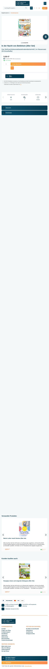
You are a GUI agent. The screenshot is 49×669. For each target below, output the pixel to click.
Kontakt (4, 628)
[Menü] (45, 3)
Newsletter (6, 662)
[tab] (24, 108)
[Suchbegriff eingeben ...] (13, 8)
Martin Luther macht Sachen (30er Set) (14, 538)
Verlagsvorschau (30, 633)
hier (20, 84)
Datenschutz (5, 637)
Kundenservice (7, 626)
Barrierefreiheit (5, 638)
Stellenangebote (6, 649)
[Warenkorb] (42, 8)
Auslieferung (29, 632)
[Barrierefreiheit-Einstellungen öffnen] (45, 36)
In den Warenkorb (28, 64)
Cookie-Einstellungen (7, 640)
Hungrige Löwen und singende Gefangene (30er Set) (18, 581)
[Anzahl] (6, 64)
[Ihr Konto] (37, 8)
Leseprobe (24, 43)
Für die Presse (5, 651)
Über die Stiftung (6, 648)
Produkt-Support (6, 632)
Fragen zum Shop (6, 630)
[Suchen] (26, 8)
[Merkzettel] (34, 8)
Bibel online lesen (6, 646)
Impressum (4, 635)
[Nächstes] (45, 97)
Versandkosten (18, 58)
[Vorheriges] (3, 97)
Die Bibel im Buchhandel (32, 628)
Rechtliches (5, 633)
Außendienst (29, 630)
